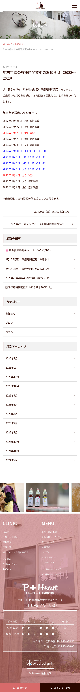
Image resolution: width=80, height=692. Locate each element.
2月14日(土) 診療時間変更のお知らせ (27, 268)
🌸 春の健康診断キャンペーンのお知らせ (28, 250)
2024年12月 (12, 442)
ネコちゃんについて (51, 574)
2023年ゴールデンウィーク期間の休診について (37, 224)
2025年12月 (12, 377)
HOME (9, 44)
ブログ (9, 322)
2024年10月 (12, 451)
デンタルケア (48, 542)
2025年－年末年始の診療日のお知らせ (27, 278)
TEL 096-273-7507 (40, 605)
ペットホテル (48, 562)
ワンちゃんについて (51, 569)
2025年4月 (11, 414)
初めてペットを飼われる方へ (17, 552)
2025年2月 (11, 423)
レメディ (46, 552)
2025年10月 (12, 386)
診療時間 (20, 687)
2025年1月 (11, 432)
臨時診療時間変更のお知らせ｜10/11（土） (30, 287)
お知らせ (19, 44)
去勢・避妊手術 (49, 532)
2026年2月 (11, 367)
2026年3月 (11, 358)
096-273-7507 (60, 687)
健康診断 (46, 547)
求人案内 (7, 559)
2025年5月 (11, 404)
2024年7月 (11, 460)
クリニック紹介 (10, 537)
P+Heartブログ (10, 564)
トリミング (47, 557)
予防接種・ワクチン (51, 537)
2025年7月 (11, 395)
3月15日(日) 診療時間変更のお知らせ (27, 259)
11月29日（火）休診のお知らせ (51, 211)
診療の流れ (8, 547)
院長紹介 (7, 542)
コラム (9, 332)
